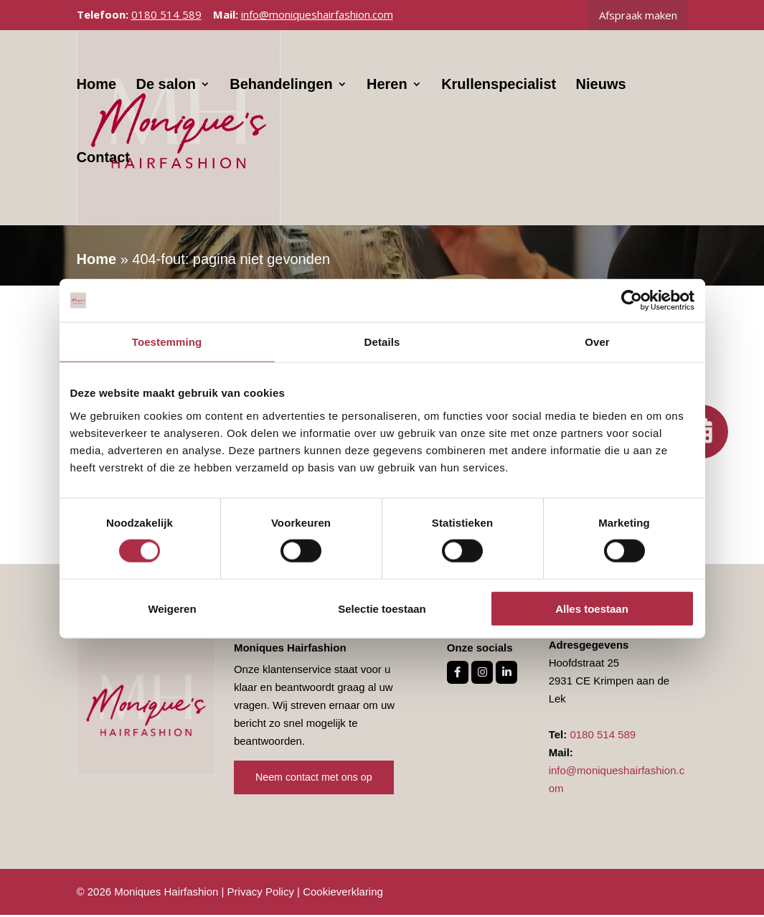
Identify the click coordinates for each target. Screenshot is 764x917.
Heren (387, 91)
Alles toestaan (591, 608)
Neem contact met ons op (316, 779)
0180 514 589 (166, 14)
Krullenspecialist (499, 91)
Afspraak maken (638, 15)
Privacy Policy (260, 894)
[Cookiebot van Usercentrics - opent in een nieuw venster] (631, 300)
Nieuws (601, 91)
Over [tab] (597, 342)
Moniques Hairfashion (166, 894)
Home (97, 91)
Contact (103, 164)
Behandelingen (281, 91)
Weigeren (172, 608)
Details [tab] (382, 342)
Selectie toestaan (382, 608)
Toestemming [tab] (167, 342)
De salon (166, 91)
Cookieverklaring (343, 894)
